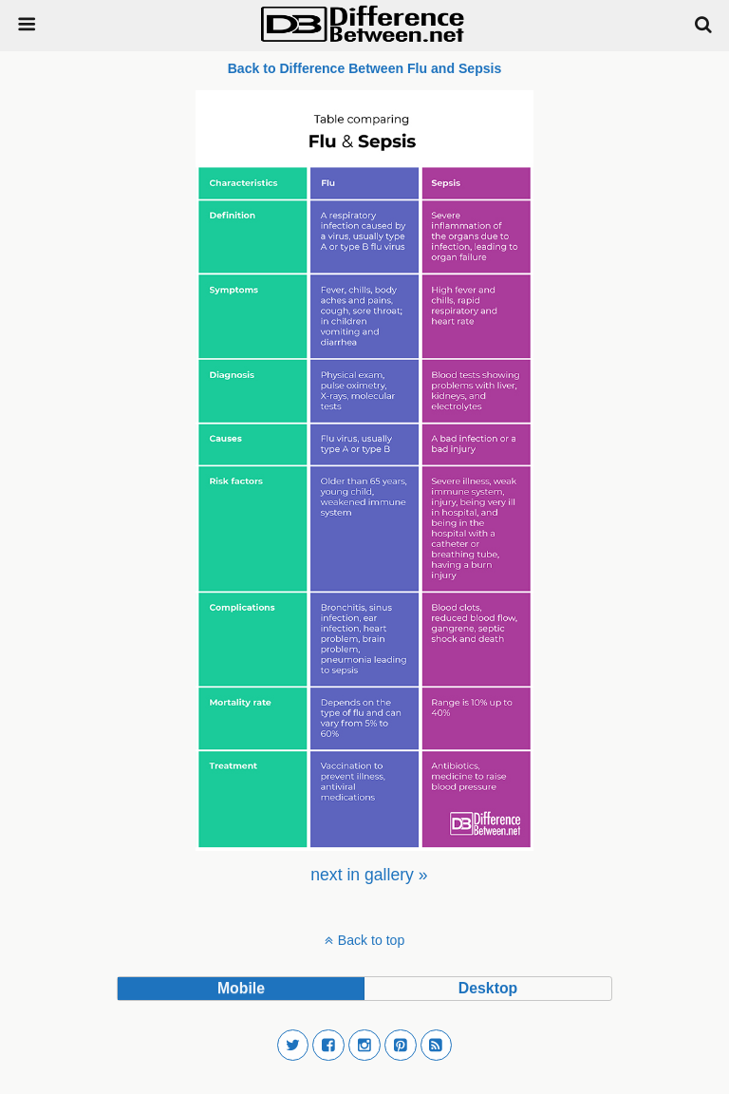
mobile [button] (241, 988)
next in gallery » (368, 874)
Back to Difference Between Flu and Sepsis (365, 68)
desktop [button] (487, 988)
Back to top (371, 940)
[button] (293, 1045)
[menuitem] (368, 874)
